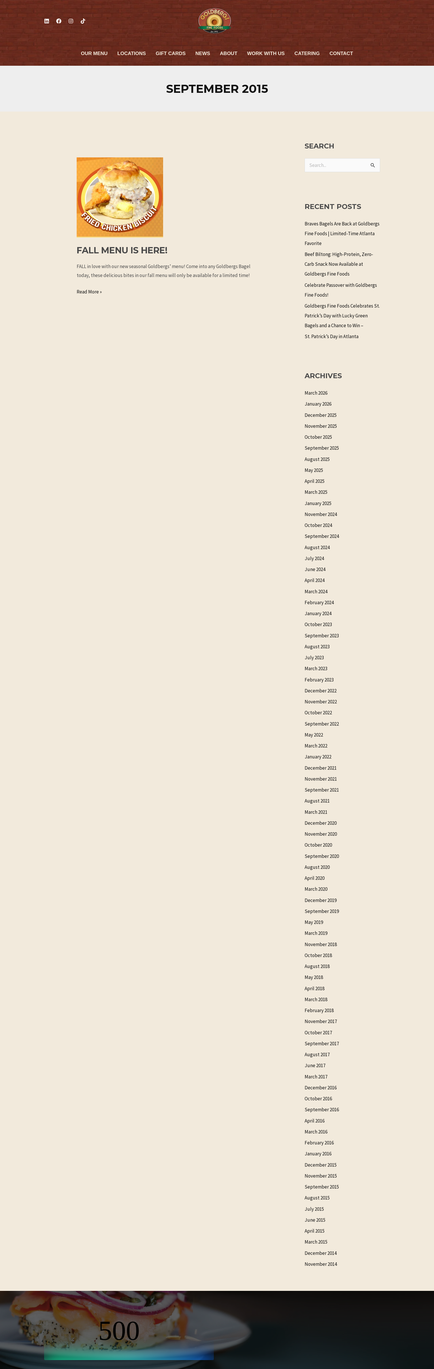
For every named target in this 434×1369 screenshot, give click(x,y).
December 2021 (321, 768)
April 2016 (314, 1121)
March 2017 (316, 1077)
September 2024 (322, 536)
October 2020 (318, 845)
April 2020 (314, 878)
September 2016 (322, 1109)
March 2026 (316, 393)
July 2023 (314, 657)
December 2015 (321, 1165)
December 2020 (321, 823)
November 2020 (321, 834)
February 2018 (319, 1010)
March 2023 (316, 668)
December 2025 (321, 415)
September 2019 (322, 911)
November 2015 (321, 1176)
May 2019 (314, 922)
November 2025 (321, 426)
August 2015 (317, 1198)
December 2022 (321, 691)
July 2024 (314, 558)
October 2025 (318, 437)
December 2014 (321, 1253)
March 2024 (316, 591)
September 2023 (322, 635)
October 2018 (318, 955)
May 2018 (314, 977)
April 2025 (314, 481)
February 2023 (319, 680)
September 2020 (322, 856)
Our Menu (94, 53)
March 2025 (316, 492)
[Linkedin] (46, 21)
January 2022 (318, 757)
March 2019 (316, 933)
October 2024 (318, 525)
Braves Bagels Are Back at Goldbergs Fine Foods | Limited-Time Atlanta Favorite (342, 233)
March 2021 (316, 812)
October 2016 (318, 1098)
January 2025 (318, 503)
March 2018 (316, 999)
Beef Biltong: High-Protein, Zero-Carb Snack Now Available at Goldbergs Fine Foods (339, 264)
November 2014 (321, 1264)
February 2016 (319, 1143)
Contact (341, 53)
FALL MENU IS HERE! (122, 250)
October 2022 (318, 712)
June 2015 (315, 1220)
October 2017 (318, 1032)
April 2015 (314, 1231)
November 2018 (321, 944)
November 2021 (321, 779)
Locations (131, 53)
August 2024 (317, 547)
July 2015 (314, 1209)
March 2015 (316, 1242)
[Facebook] (58, 21)
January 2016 (318, 1153)
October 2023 (318, 624)
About (228, 53)
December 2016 (321, 1087)
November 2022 (321, 701)
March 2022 (316, 746)
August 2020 (317, 867)
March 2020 (316, 889)
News (202, 53)
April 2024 (314, 580)
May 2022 (314, 735)
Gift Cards (171, 53)
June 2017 (315, 1065)
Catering (307, 53)
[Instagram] (70, 21)
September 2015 (322, 1187)
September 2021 (322, 790)
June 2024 (315, 569)
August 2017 (317, 1054)
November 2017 (321, 1021)
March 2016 (316, 1132)
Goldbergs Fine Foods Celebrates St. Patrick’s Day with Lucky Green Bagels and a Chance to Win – (342, 316)
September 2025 (322, 448)
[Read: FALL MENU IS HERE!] (120, 197)
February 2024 (319, 602)
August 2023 (317, 646)
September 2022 (322, 724)
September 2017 (322, 1043)
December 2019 (321, 900)
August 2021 (317, 801)
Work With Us (266, 53)
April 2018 (314, 988)
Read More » (89, 291)
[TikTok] (83, 21)
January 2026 (318, 404)
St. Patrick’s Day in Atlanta (331, 336)
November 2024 (321, 514)
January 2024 (318, 613)
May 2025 (314, 470)
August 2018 (317, 966)
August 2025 (317, 459)
